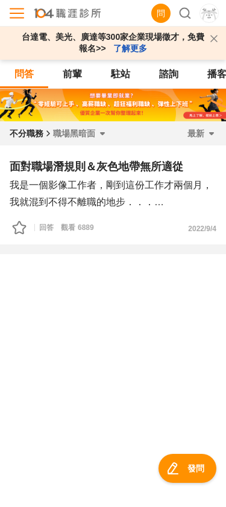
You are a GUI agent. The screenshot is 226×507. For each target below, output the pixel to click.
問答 (24, 74)
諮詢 (168, 74)
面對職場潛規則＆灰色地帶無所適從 (96, 167)
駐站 (120, 74)
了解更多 (130, 48)
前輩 (72, 74)
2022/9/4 (202, 229)
